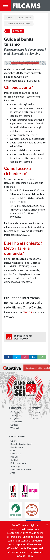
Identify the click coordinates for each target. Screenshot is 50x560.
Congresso (15, 418)
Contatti (14, 424)
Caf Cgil (14, 460)
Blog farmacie (16, 447)
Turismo (35, 415)
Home (9, 17)
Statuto (13, 415)
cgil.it (12, 450)
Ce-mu (13, 440)
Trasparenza (16, 421)
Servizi (34, 418)
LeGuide (17, 31)
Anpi (12, 472)
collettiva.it (15, 453)
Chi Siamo (14, 412)
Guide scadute (24, 17)
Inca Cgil (14, 456)
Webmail (14, 428)
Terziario (35, 412)
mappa (27, 312)
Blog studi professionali (21, 444)
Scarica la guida (25, 337)
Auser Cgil (15, 466)
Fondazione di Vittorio (20, 469)
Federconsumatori (18, 463)
